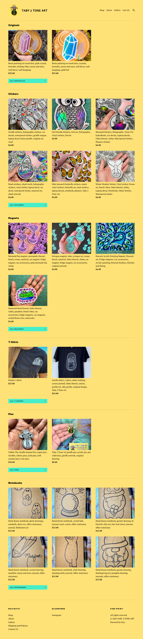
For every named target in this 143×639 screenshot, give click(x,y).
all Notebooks (18, 587)
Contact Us (13, 629)
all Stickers (17, 205)
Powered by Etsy (117, 622)
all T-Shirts (16, 401)
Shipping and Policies (18, 625)
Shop (102, 10)
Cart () (126, 10)
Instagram (56, 615)
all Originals (17, 81)
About (109, 10)
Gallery (117, 10)
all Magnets (17, 329)
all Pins (14, 470)
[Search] (134, 10)
